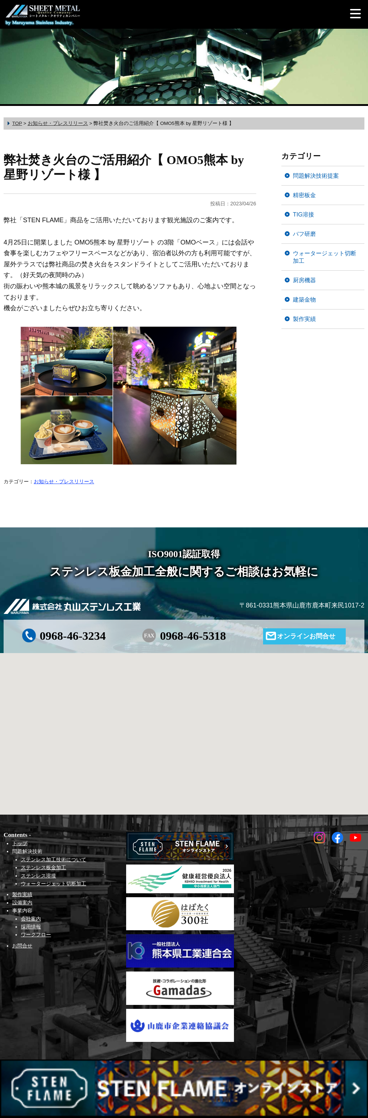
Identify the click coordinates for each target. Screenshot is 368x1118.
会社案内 (31, 919)
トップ (19, 843)
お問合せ (22, 946)
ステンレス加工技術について (53, 859)
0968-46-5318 (193, 635)
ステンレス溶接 (38, 876)
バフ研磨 (304, 233)
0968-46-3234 (73, 635)
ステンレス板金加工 (43, 867)
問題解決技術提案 (316, 175)
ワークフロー (36, 934)
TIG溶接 (303, 214)
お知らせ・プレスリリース (64, 481)
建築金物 (304, 299)
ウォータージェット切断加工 (324, 257)
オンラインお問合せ (306, 636)
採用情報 (31, 927)
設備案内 (22, 902)
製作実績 (304, 319)
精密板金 (304, 195)
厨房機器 (304, 280)
